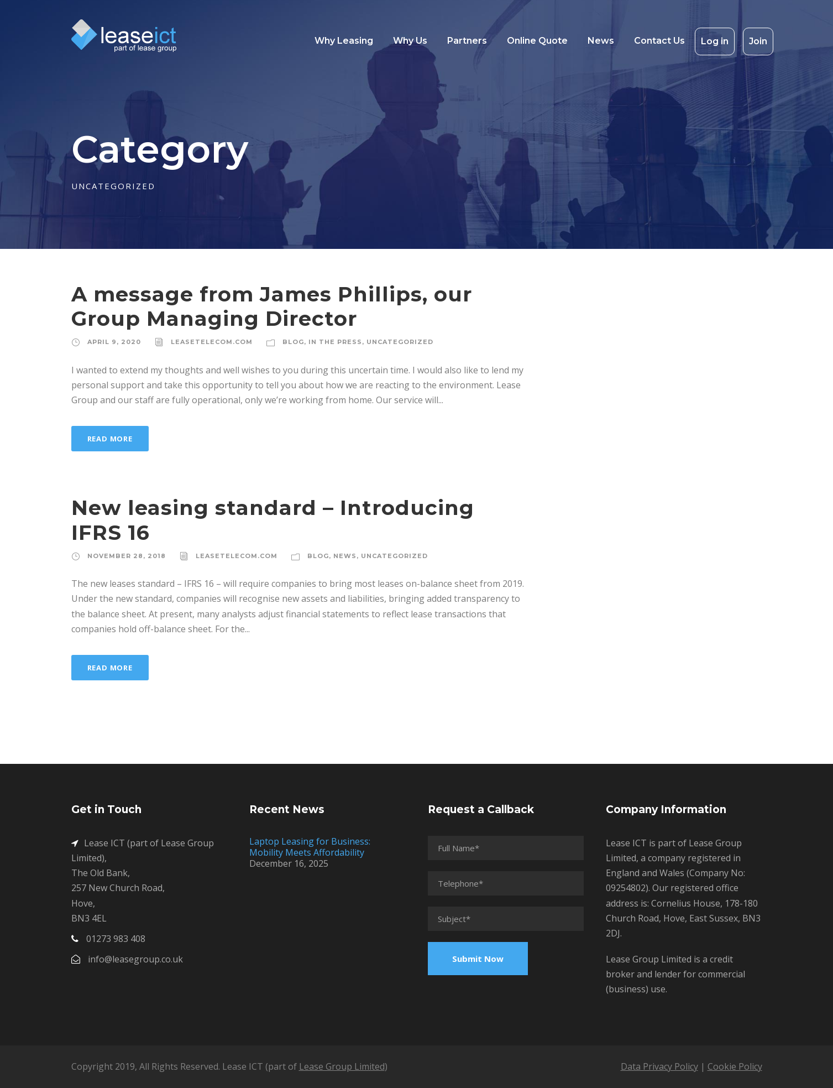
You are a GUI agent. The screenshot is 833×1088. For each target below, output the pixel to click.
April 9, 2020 (114, 342)
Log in (715, 41)
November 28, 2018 (126, 556)
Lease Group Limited (342, 1066)
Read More (110, 439)
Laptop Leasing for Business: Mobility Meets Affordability (309, 846)
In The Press (335, 342)
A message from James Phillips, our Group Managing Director (271, 306)
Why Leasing (344, 40)
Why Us (410, 40)
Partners (467, 40)
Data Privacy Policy (659, 1066)
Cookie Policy (735, 1066)
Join (758, 41)
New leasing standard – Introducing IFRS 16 (272, 519)
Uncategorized (399, 342)
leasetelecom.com (212, 342)
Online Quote (537, 40)
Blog (293, 342)
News (601, 40)
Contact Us (659, 40)
